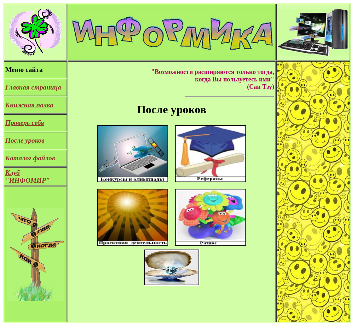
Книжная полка (29, 105)
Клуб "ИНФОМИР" (27, 176)
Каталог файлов (30, 158)
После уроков (25, 140)
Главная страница (33, 87)
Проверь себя (24, 122)
